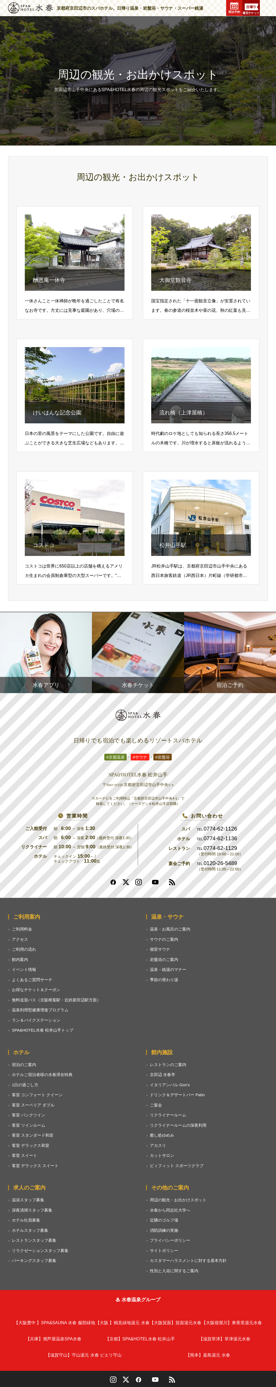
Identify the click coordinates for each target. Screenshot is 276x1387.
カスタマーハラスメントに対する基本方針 (188, 1260)
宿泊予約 (234, 8)
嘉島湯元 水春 (208, 1355)
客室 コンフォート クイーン (37, 1094)
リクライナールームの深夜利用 (178, 1125)
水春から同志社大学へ (170, 1210)
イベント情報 (24, 969)
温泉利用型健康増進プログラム (40, 1010)
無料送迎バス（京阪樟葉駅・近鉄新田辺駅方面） (56, 1000)
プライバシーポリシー (170, 1240)
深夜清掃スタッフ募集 (32, 1210)
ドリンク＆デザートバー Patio (177, 1094)
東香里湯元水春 (232, 1322)
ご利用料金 (22, 929)
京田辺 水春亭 (162, 1074)
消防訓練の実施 (164, 1230)
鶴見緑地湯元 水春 (122, 1322)
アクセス (20, 939)
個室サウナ (160, 949)
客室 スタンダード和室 (32, 1135)
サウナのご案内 (164, 939)
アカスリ (158, 1145)
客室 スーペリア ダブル (33, 1105)
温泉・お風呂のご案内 (170, 929)
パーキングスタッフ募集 (34, 1260)
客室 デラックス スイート (35, 1165)
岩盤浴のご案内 (164, 959)
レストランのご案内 (168, 1064)
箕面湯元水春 (175, 1322)
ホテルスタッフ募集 (30, 1230)
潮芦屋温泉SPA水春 (53, 1339)
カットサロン (162, 1155)
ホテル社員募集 (26, 1220)
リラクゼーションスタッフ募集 (40, 1250)
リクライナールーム (168, 1115)
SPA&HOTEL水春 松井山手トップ (42, 1030)
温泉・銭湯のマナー (168, 969)
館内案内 (20, 959)
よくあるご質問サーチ (32, 979)
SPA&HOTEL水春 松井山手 (140, 1339)
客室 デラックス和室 (30, 1145)
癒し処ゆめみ (162, 1135)
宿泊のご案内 (24, 1064)
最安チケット (251, 9)
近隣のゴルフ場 (164, 1220)
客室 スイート (24, 1155)
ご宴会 (156, 1105)
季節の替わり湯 (164, 979)
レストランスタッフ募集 (34, 1240)
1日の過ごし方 (25, 1084)
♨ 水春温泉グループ (137, 1299)
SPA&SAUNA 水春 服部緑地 (54, 1322)
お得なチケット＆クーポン (36, 989)
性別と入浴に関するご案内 (174, 1270)
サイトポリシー (164, 1250)
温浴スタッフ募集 (28, 1200)
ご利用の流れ (24, 949)
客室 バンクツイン (28, 1115)
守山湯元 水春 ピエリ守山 (84, 1355)
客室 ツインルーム (28, 1125)
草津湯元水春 (224, 1339)
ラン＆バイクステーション (36, 1020)
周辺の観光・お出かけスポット (178, 1200)
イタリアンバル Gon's (170, 1084)
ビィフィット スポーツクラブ (176, 1165)
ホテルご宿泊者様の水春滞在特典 (42, 1074)
